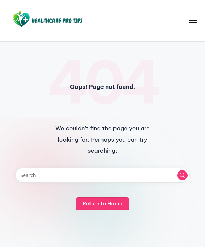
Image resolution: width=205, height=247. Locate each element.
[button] (182, 175)
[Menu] (192, 21)
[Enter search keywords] (102, 175)
